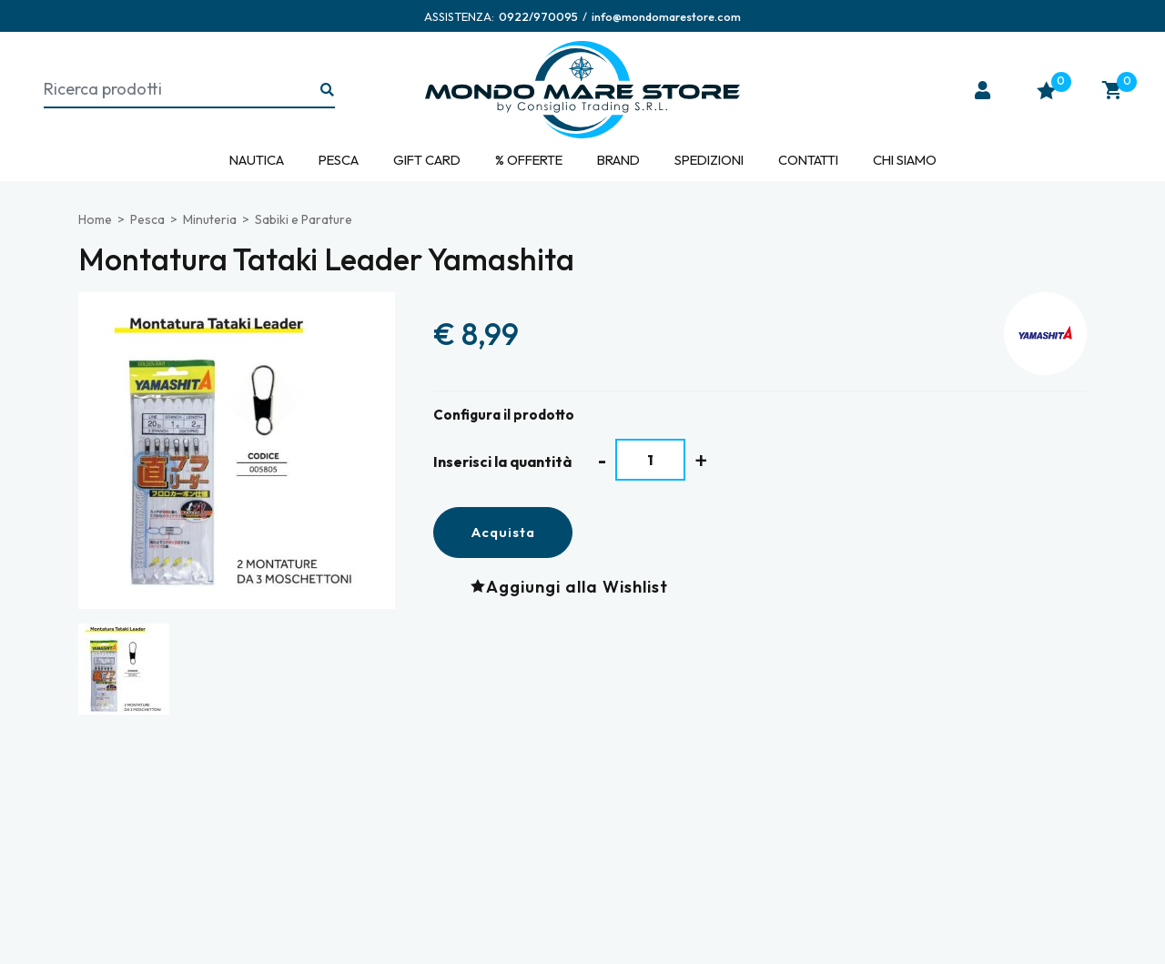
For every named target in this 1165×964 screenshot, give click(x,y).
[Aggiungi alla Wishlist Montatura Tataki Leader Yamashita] (573, 586)
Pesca (339, 159)
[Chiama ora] (538, 16)
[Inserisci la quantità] (650, 460)
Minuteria (210, 219)
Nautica (256, 159)
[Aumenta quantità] (701, 460)
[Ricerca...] (327, 90)
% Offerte (528, 159)
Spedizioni (709, 159)
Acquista (503, 532)
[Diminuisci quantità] (602, 460)
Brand (618, 159)
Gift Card (427, 159)
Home (95, 219)
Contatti (808, 159)
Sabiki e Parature (303, 219)
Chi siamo (905, 159)
